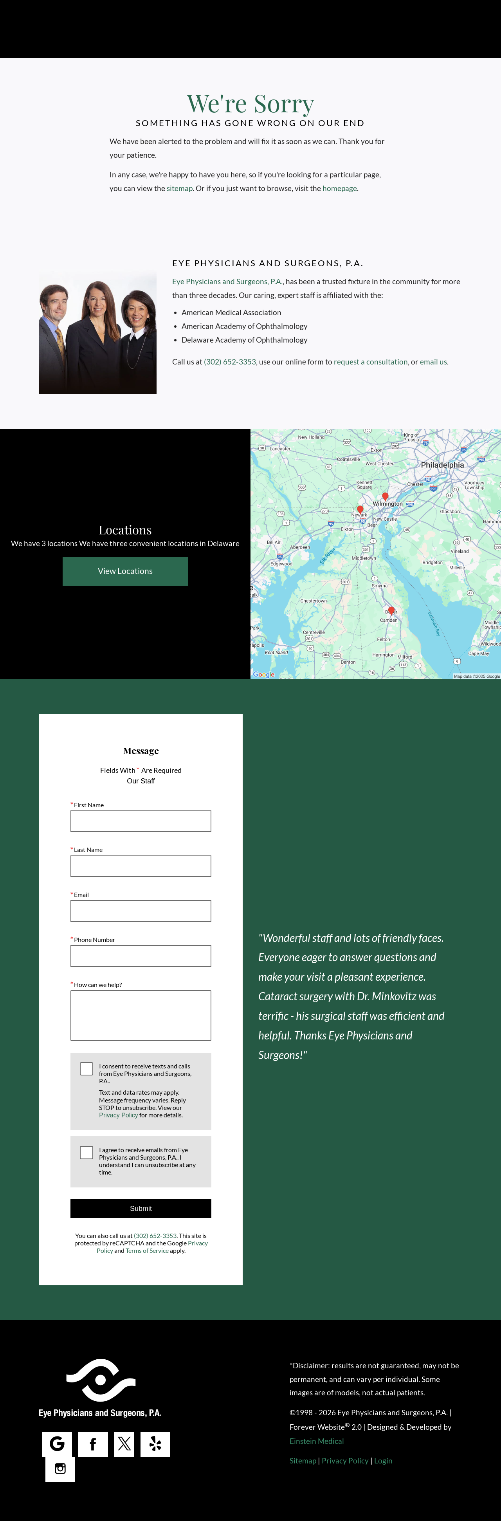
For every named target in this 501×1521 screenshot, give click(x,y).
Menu (443, 29)
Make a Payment (381, 28)
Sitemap (303, 1460)
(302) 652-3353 (230, 361)
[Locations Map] (375, 553)
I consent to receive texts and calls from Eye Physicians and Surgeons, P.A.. (150, 1090)
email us (433, 361)
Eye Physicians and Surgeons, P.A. (226, 281)
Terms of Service (147, 1250)
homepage (341, 188)
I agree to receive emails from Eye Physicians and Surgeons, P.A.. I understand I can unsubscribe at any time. (146, 1161)
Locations (267, 28)
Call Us (219, 28)
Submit (141, 1208)
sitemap (180, 188)
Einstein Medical (317, 1440)
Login (382, 1460)
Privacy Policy (118, 1115)
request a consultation (371, 361)
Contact (319, 28)
